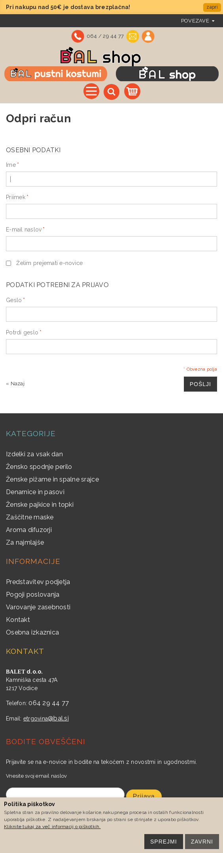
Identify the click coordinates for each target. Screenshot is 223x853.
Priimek (15, 197)
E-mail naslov (24, 229)
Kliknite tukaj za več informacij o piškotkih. (52, 826)
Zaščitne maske (30, 517)
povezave (195, 21)
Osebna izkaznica (32, 632)
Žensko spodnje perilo (39, 466)
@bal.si (58, 718)
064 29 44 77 (48, 703)
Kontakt (18, 619)
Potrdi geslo (22, 332)
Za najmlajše (25, 542)
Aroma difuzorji (29, 530)
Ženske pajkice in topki (40, 504)
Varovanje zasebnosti (38, 607)
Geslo (14, 300)
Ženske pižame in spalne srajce (52, 479)
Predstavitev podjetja (38, 582)
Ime (11, 165)
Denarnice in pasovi (35, 492)
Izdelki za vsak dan (34, 454)
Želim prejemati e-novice (49, 263)
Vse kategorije (91, 91)
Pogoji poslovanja (32, 594)
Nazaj (15, 383)
